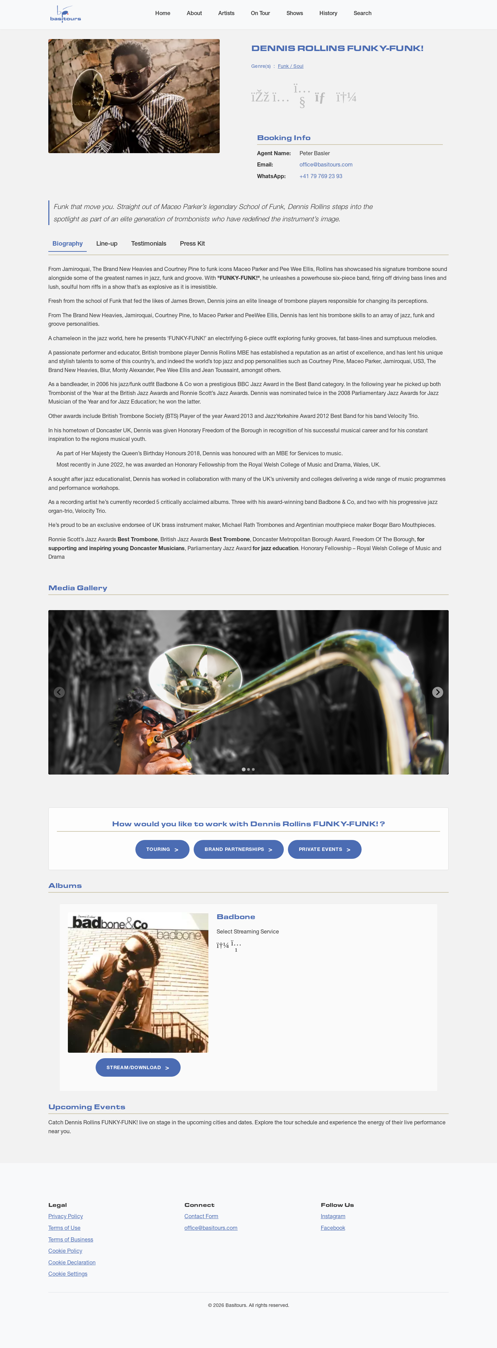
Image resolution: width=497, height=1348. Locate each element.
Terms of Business (70, 1239)
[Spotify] (344, 96)
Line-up (107, 243)
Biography (67, 243)
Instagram (333, 1216)
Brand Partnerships (234, 849)
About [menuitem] (194, 13)
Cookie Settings (67, 1273)
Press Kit (192, 243)
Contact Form (201, 1216)
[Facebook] (259, 96)
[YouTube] (302, 101)
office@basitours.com (326, 164)
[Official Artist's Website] (323, 96)
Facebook (333, 1227)
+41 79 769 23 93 (321, 176)
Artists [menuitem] (226, 13)
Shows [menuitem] (295, 13)
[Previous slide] (59, 692)
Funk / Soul (291, 66)
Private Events (320, 849)
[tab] (243, 769)
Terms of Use (64, 1227)
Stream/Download (134, 1067)
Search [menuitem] (363, 13)
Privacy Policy (65, 1216)
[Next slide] (437, 692)
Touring (158, 849)
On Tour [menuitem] (260, 13)
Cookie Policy (65, 1250)
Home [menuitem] (162, 13)
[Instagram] (281, 96)
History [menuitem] (328, 13)
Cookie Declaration (72, 1262)
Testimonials (148, 243)
